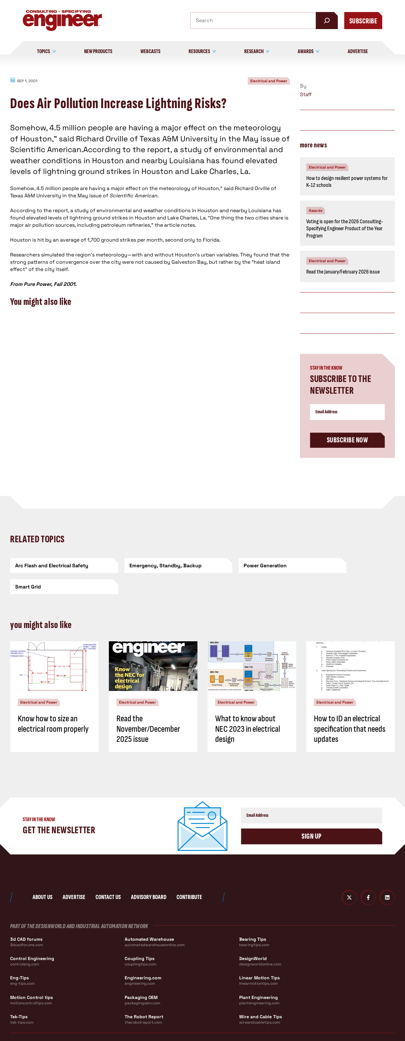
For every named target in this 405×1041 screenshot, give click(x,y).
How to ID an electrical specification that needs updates (349, 707)
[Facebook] (368, 876)
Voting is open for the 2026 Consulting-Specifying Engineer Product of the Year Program (344, 228)
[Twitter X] (349, 876)
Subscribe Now (347, 440)
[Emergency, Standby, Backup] (153, 565)
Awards (315, 210)
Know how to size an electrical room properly (53, 702)
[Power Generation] (251, 565)
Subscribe (363, 21)
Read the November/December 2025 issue (148, 707)
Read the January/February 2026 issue (343, 271)
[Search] (327, 20)
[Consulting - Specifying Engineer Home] (62, 20)
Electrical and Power (268, 80)
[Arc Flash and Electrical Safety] (56, 565)
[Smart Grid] (349, 565)
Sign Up (311, 815)
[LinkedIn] (387, 876)
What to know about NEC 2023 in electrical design (247, 707)
